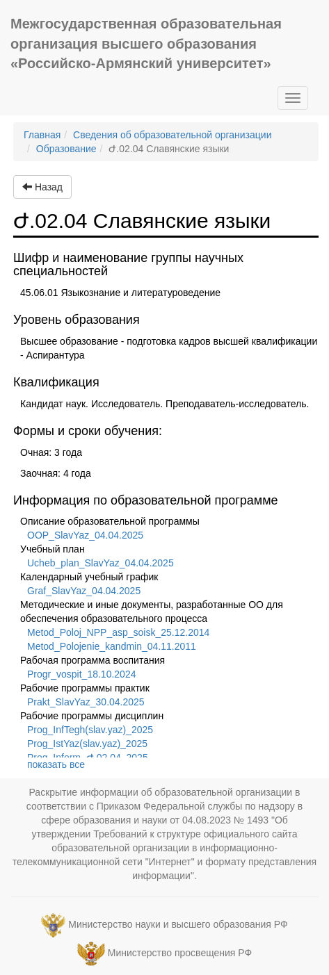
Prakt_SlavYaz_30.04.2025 (86, 701)
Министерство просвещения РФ (180, 953)
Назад (42, 186)
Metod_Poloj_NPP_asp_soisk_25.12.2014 (118, 632)
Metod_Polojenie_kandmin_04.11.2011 (111, 646)
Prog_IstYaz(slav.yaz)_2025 (87, 743)
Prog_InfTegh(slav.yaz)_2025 (90, 729)
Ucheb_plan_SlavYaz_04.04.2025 (100, 562)
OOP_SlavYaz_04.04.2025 (85, 535)
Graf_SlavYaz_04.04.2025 (84, 590)
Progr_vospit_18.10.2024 (81, 674)
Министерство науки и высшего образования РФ (177, 925)
